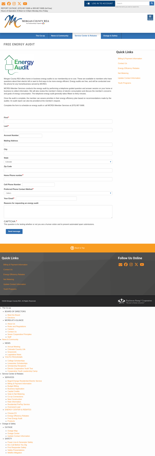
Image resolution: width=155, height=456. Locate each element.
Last (6, 126)
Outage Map (13, 431)
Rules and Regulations (17, 326)
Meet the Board (14, 315)
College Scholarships (16, 361)
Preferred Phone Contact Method (18, 189)
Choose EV (12, 413)
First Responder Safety (17, 447)
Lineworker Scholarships (17, 363)
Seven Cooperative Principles (20, 334)
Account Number (11, 135)
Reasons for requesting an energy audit (21, 203)
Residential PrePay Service (19, 404)
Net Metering (123, 73)
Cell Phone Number (12, 184)
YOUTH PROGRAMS (13, 357)
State (6, 158)
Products (11, 421)
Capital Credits (14, 391)
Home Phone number (13, 175)
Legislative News (14, 355)
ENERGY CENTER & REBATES (18, 410)
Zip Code (8, 166)
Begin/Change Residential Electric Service (25, 381)
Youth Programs (124, 83)
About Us (11, 324)
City (5, 149)
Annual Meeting (14, 347)
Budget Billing (13, 386)
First (6, 118)
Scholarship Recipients (17, 366)
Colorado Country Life (16, 349)
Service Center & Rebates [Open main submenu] (87, 36)
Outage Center (14, 433)
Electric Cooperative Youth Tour (20, 368)
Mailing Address (11, 141)
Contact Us (122, 63)
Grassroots (12, 352)
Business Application (16, 389)
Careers (11, 329)
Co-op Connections (15, 397)
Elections (11, 318)
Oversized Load (14, 407)
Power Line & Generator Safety (20, 442)
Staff (9, 337)
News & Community (10, 339)
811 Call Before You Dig (17, 445)
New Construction (15, 399)
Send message (14, 231)
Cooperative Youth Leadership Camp (23, 371)
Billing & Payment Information (130, 59)
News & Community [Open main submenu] (60, 36)
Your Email (8, 198)
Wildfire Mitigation (15, 453)
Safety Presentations (16, 450)
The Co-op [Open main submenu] (41, 36)
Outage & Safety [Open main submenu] (111, 36)
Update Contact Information (129, 78)
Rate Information (14, 402)
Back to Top (80, 248)
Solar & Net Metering (16, 394)
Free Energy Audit (15, 418)
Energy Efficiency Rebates (128, 68)
